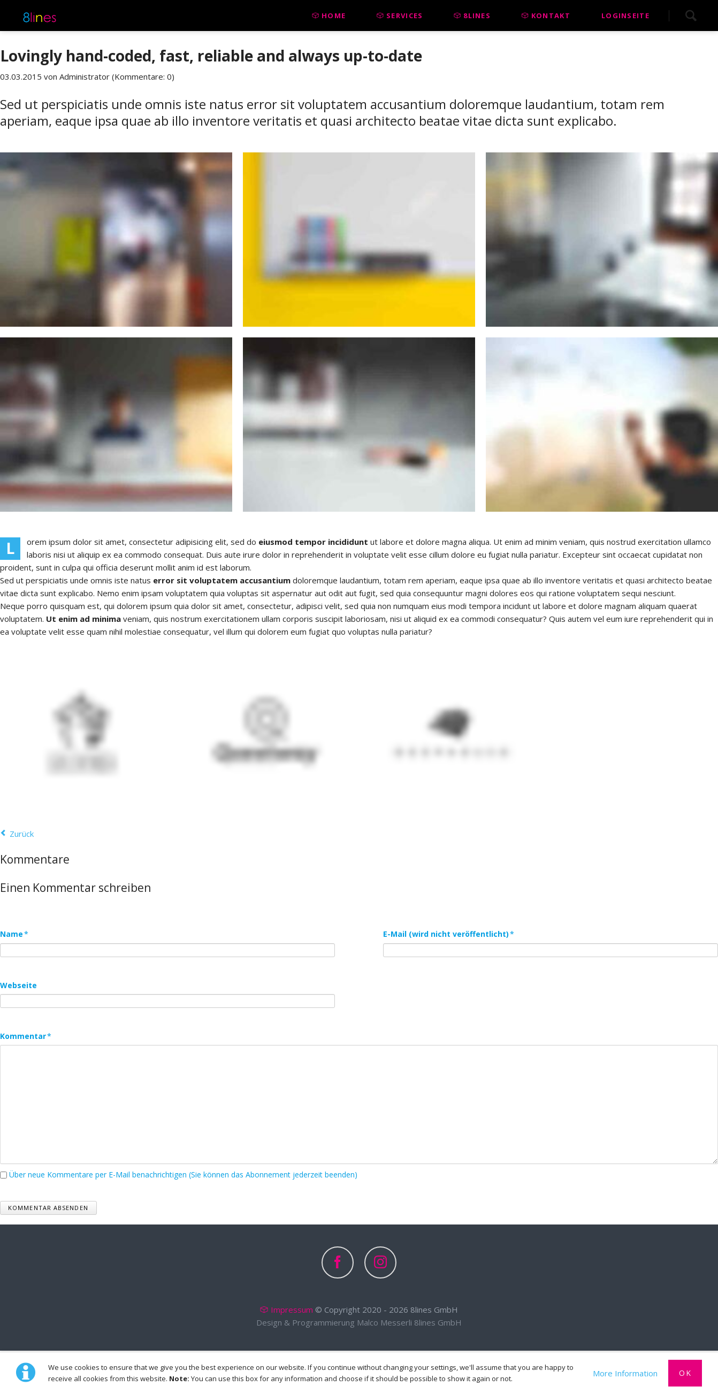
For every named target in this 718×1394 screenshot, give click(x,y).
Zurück (22, 833)
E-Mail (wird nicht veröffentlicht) (448, 933)
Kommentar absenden (48, 1209)
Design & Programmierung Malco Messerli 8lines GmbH (359, 1323)
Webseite (18, 986)
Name (20, 933)
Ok (685, 1373)
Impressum (292, 1310)
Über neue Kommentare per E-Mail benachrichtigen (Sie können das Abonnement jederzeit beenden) (183, 1175)
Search (691, 15)
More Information (625, 1373)
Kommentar (25, 1036)
